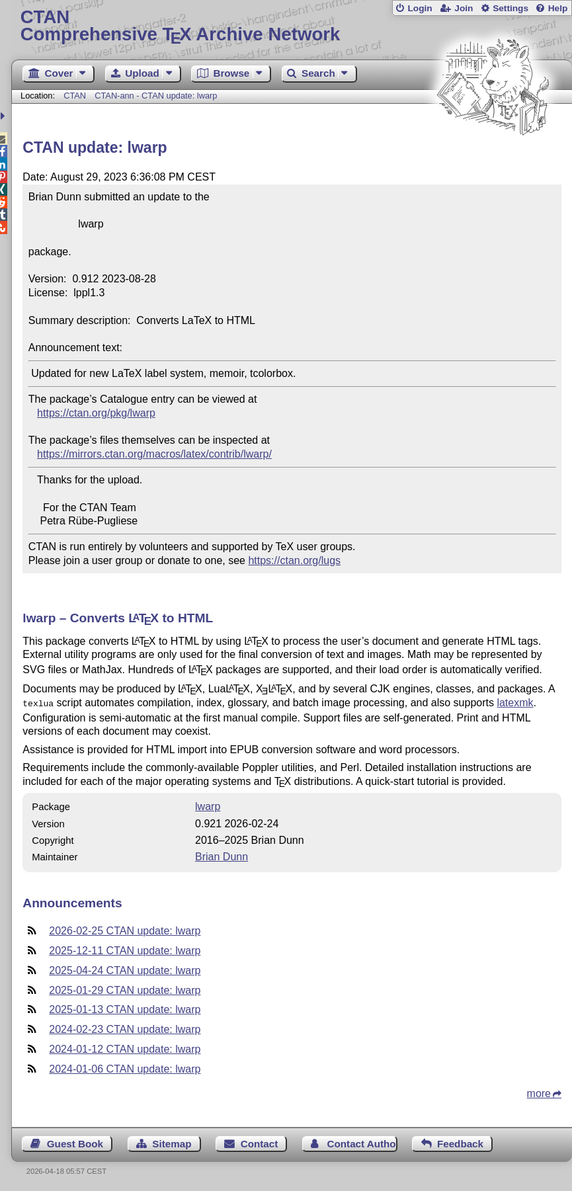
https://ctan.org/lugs (294, 560)
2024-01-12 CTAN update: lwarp (124, 1047)
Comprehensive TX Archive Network (291, 26)
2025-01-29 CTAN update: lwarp (124, 989)
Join (463, 8)
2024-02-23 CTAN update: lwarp (124, 1028)
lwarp (207, 805)
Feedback (460, 1142)
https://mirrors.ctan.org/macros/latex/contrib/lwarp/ (154, 454)
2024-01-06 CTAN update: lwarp (124, 1067)
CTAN (74, 96)
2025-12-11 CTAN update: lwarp (124, 949)
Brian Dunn (221, 855)
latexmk (515, 702)
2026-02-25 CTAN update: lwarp (124, 929)
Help (558, 8)
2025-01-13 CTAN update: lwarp (124, 1008)
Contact (259, 1142)
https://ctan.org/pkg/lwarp (96, 413)
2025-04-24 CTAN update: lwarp (124, 969)
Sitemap (171, 1142)
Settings (510, 8)
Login (419, 8)
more (539, 1092)
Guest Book (75, 1142)
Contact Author (362, 1142)
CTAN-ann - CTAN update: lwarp (156, 96)
